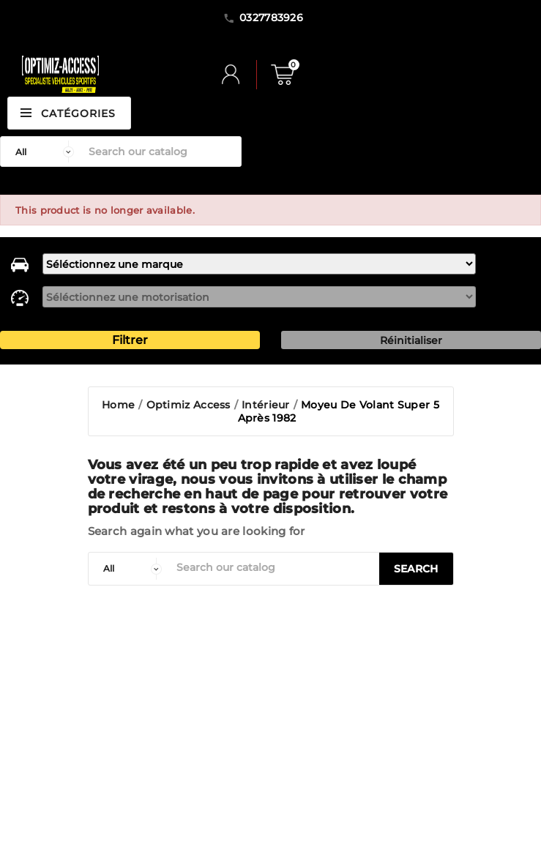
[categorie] (129, 569)
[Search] (161, 151)
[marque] (258, 263)
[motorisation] (258, 296)
